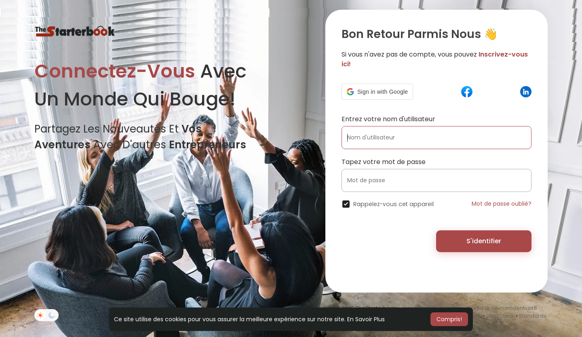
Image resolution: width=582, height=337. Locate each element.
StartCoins (499, 316)
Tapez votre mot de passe (384, 161)
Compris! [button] (449, 319)
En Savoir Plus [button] (366, 319)
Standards (532, 316)
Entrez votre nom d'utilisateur (388, 119)
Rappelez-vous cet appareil (393, 204)
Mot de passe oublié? (501, 204)
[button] (377, 92)
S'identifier (483, 241)
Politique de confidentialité (502, 308)
